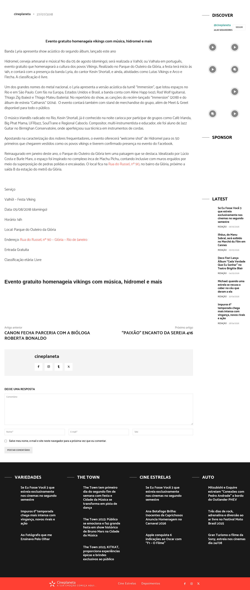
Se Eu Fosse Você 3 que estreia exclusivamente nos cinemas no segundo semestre (230, 215)
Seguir (239, 27)
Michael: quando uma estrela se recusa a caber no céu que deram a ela (231, 285)
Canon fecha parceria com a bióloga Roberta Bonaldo (47, 335)
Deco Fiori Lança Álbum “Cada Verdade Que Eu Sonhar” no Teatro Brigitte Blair (231, 262)
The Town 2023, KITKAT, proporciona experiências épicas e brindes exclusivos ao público (101, 553)
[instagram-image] (212, 47)
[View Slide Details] (224, 166)
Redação (222, 226)
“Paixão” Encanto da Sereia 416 (157, 333)
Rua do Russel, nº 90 (124, 164)
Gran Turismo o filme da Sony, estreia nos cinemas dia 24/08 (226, 539)
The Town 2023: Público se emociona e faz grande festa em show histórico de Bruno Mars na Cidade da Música (101, 527)
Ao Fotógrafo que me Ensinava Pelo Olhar (36, 537)
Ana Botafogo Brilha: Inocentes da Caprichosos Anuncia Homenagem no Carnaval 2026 (164, 517)
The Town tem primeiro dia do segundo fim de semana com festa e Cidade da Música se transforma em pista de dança (100, 498)
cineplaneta (47, 356)
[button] (218, 10)
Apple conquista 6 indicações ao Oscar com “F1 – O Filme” (164, 539)
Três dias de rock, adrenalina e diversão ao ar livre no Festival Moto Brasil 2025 (225, 517)
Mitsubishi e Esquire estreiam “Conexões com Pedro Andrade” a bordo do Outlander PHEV (226, 494)
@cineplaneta (222, 25)
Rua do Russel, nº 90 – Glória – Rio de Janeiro (53, 240)
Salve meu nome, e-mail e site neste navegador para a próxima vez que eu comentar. (57, 440)
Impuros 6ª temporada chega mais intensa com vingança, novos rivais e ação (231, 308)
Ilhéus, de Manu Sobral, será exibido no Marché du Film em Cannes (231, 239)
